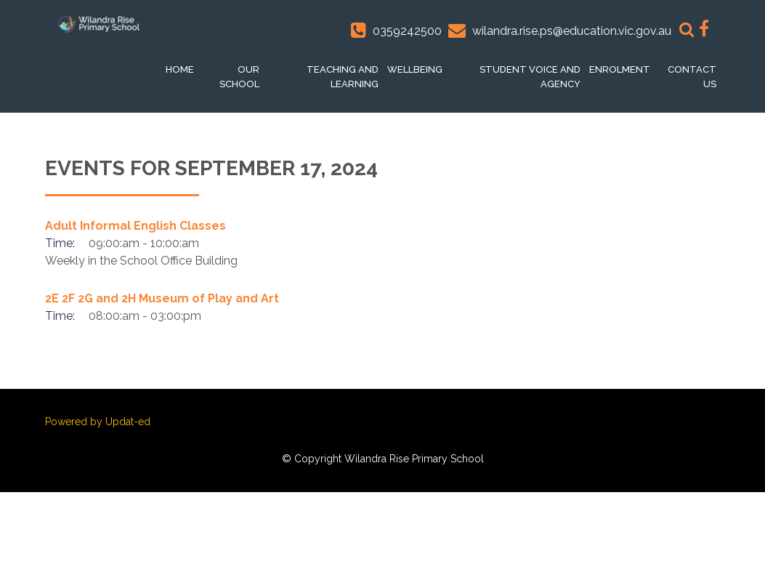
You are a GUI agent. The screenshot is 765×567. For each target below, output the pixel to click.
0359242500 (407, 31)
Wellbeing (414, 69)
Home (180, 69)
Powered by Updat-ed (97, 421)
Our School (239, 76)
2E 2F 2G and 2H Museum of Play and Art (162, 298)
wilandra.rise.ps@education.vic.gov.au (571, 31)
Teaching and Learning (343, 76)
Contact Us (692, 76)
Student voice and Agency (529, 76)
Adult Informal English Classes (135, 226)
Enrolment (619, 69)
